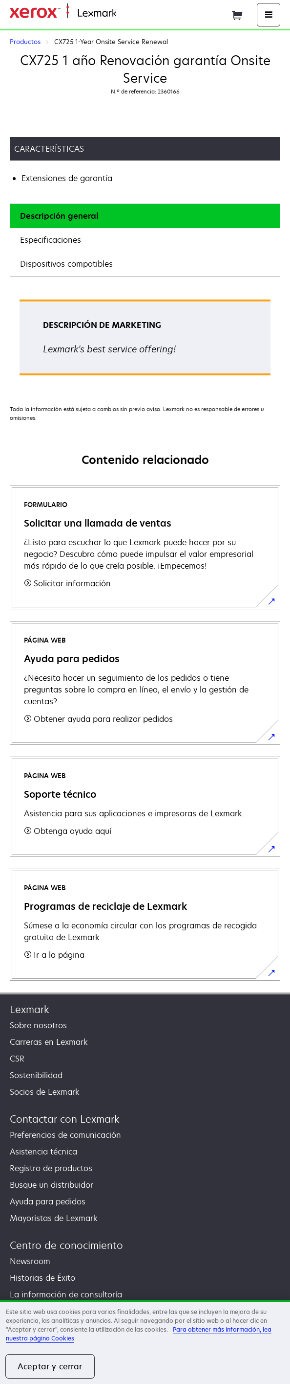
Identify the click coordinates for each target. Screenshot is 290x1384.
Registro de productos (51, 1168)
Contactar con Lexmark (65, 1119)
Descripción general (59, 215)
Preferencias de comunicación (65, 1135)
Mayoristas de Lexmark (54, 1218)
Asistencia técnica (43, 1151)
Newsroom (30, 1261)
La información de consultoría (66, 1294)
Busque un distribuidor (51, 1184)
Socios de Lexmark (45, 1091)
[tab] (145, 216)
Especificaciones (50, 239)
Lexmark (29, 1009)
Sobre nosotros (38, 1025)
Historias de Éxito (42, 1277)
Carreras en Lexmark (49, 1042)
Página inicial (138, 13)
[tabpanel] (145, 340)
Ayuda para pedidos (47, 1201)
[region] (145, 1342)
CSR (17, 1058)
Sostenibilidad (36, 1075)
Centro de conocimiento (66, 1245)
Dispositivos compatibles (66, 263)
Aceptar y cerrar (50, 1366)
